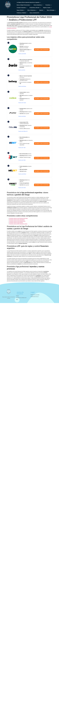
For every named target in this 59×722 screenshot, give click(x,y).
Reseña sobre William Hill (22, 131)
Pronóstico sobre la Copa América (16, 222)
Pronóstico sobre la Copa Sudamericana (17, 221)
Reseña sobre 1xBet (21, 147)
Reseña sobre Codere (22, 102)
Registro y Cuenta (47, 8)
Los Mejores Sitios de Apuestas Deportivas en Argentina (29, 2)
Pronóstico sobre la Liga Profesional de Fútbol (18, 218)
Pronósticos (48, 5)
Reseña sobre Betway (22, 86)
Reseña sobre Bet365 (22, 53)
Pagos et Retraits (21, 10)
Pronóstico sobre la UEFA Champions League (18, 223)
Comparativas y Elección (35, 8)
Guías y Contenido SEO (35, 13)
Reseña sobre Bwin (21, 70)
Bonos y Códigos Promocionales (24, 5)
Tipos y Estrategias (51, 10)
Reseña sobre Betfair (22, 116)
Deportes (41, 10)
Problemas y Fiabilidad (22, 13)
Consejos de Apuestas (22, 8)
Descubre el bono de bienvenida (42, 49)
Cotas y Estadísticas (38, 5)
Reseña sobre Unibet (22, 187)
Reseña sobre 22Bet (22, 160)
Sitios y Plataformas (32, 10)
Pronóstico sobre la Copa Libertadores (17, 219)
